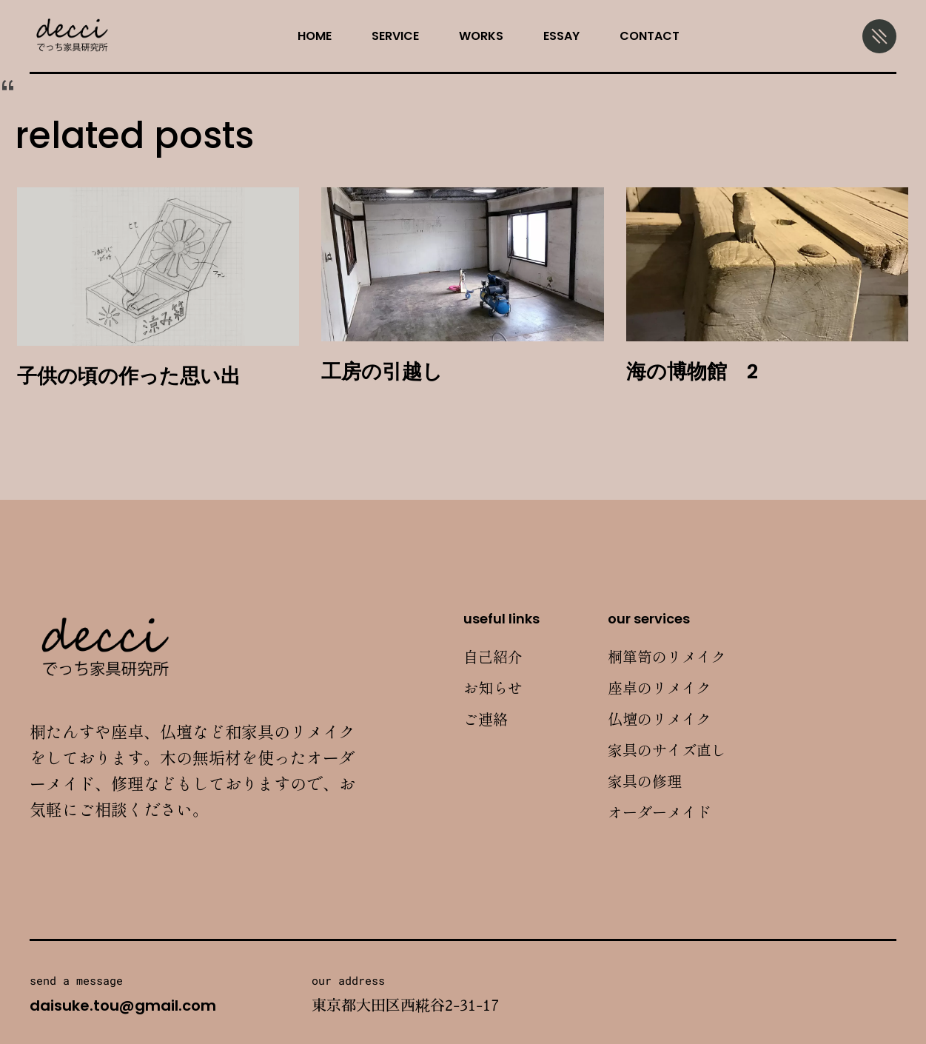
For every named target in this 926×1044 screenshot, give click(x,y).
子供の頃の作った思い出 (129, 375)
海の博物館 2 (692, 371)
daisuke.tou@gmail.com (123, 1005)
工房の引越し (382, 371)
